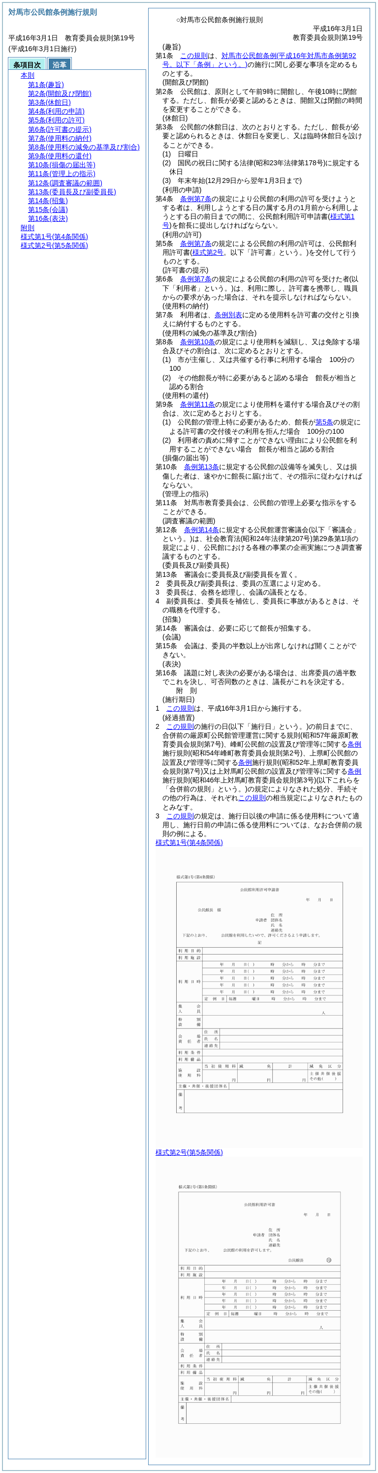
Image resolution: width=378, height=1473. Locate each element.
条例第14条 (202, 530)
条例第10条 (198, 342)
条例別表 (228, 315)
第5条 (324, 422)
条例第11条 (198, 404)
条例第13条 (202, 467)
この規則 (194, 56)
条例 (354, 744)
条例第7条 (196, 199)
